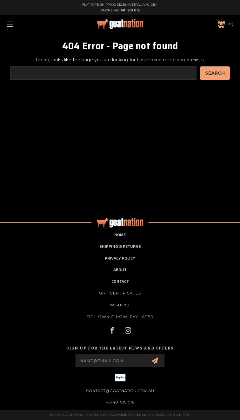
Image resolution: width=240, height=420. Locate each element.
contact (120, 281)
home (120, 235)
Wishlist (120, 304)
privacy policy (120, 258)
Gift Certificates (120, 293)
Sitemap (183, 415)
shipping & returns (120, 246)
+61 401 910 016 (127, 10)
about (120, 270)
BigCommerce (121, 415)
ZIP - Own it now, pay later (120, 316)
